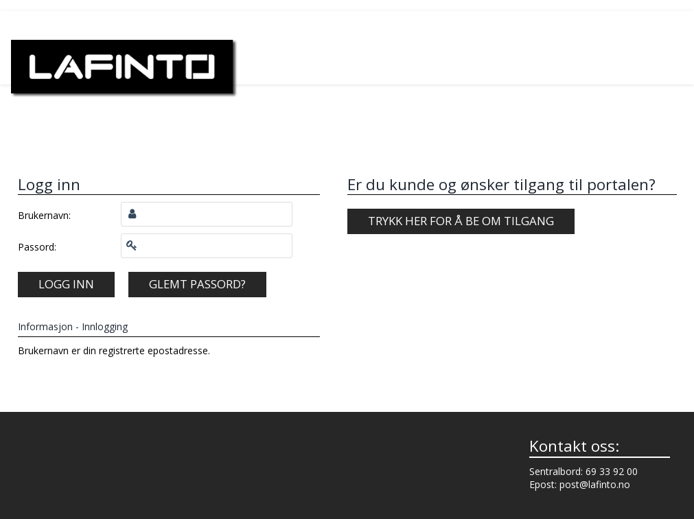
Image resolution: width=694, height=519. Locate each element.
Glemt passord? (197, 284)
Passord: (37, 246)
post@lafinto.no (594, 484)
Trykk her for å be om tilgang (461, 221)
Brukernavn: (44, 215)
